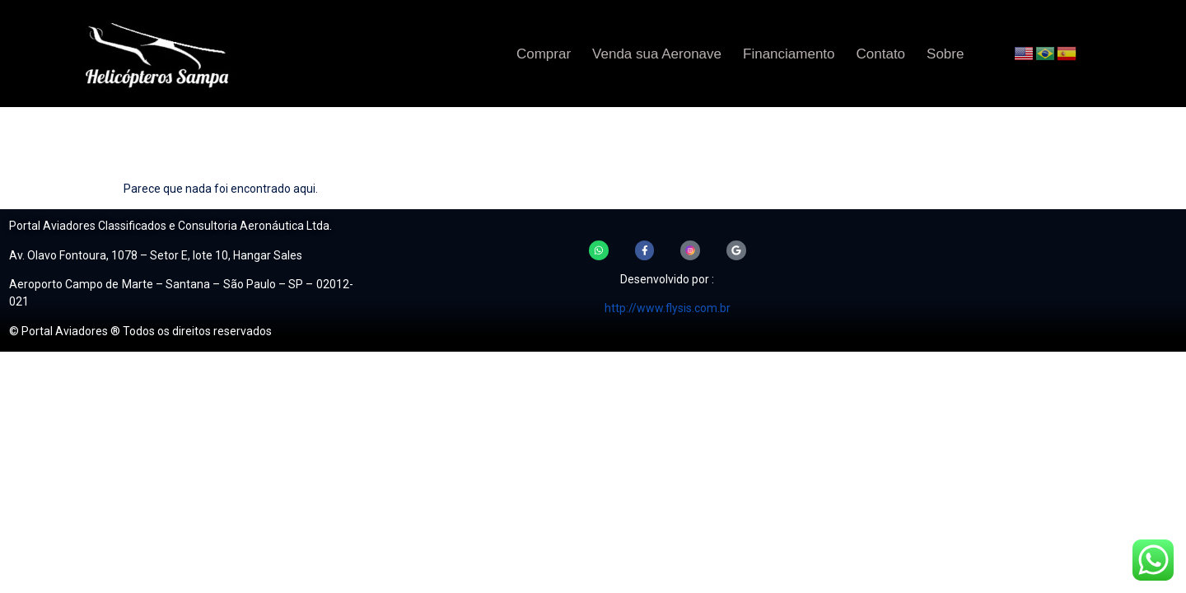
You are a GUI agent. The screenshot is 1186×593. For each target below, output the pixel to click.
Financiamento (789, 54)
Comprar (543, 54)
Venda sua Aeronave (656, 54)
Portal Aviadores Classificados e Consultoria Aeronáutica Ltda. (170, 225)
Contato (881, 54)
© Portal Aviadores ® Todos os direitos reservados (140, 331)
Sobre (945, 54)
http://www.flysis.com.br (668, 310)
